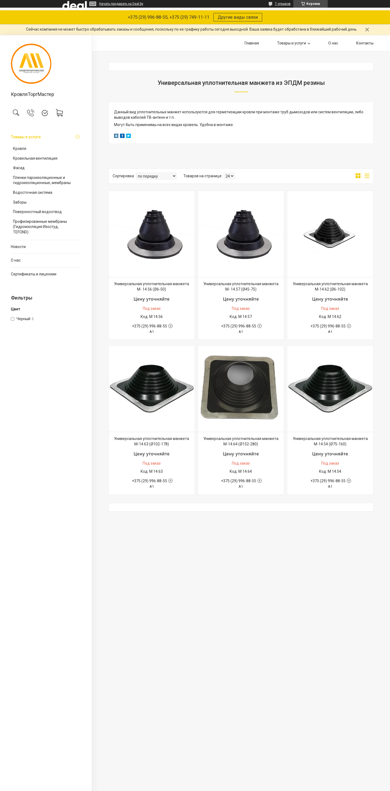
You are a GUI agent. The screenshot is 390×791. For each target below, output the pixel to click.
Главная (252, 43)
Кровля (19, 148)
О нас (16, 260)
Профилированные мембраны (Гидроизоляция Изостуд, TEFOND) (40, 226)
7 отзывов (283, 4)
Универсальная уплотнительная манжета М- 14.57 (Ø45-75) (240, 286)
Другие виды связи (238, 17)
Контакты (364, 43)
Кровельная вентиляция (35, 158)
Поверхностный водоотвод (37, 212)
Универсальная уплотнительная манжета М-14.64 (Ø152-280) (240, 441)
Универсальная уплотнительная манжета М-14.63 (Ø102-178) (151, 441)
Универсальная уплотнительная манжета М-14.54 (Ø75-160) (330, 441)
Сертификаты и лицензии (33, 274)
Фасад (19, 168)
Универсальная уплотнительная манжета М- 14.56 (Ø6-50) (151, 286)
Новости (18, 247)
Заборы (20, 202)
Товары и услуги (26, 137)
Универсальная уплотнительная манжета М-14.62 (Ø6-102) (330, 286)
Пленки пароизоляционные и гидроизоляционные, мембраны (42, 180)
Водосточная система (32, 192)
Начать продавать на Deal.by (121, 4)
